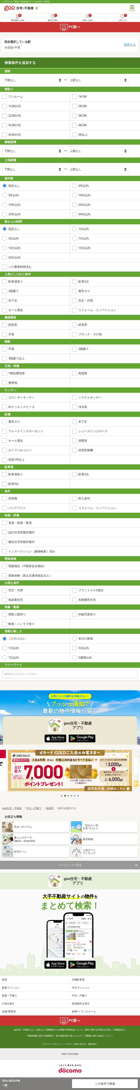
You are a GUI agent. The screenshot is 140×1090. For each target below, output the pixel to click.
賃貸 (4, 979)
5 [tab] (75, 796)
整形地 (12, 383)
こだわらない (17, 638)
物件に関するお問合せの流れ (98, 1029)
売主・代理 (85, 300)
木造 (11, 334)
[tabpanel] (70, 771)
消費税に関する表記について (98, 1036)
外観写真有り (87, 614)
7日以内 (13, 657)
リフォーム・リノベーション (97, 310)
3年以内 (83, 185)
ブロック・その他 (90, 334)
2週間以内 (85, 657)
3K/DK (82, 115)
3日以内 (83, 648)
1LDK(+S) (14, 106)
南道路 (82, 373)
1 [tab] (62, 796)
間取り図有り (17, 614)
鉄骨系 (82, 324)
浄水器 (82, 407)
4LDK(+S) (14, 134)
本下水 (12, 300)
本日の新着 (85, 638)
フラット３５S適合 (91, 590)
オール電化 (15, 310)
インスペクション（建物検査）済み (31, 551)
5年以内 (13, 195)
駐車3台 (13, 484)
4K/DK (82, 125)
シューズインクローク (93, 431)
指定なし (14, 185)
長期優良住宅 (87, 599)
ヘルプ (68, 1044)
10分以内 (14, 248)
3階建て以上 (16, 358)
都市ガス (84, 291)
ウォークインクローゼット (25, 431)
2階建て (13, 291)
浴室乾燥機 (85, 450)
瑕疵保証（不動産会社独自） (27, 566)
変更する (130, 45)
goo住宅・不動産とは (23, 1029)
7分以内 (83, 238)
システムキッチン (90, 397)
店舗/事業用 (9, 1011)
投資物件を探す (81, 1003)
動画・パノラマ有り (21, 624)
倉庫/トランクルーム (84, 1011)
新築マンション (11, 987)
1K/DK (82, 96)
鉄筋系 (12, 324)
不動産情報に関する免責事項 (40, 1036)
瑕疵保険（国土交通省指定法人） (30, 575)
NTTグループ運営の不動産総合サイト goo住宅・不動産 (26, 2)
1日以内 (13, 648)
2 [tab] (65, 796)
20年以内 (84, 205)
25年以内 (14, 214)
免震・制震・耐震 (20, 523)
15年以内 (14, 205)
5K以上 (83, 134)
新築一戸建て (9, 995)
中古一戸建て (79, 995)
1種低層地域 (16, 373)
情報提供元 (119, 1029)
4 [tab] (72, 796)
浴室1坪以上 (16, 459)
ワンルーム (15, 96)
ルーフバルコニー (20, 450)
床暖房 (82, 440)
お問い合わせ (79, 1044)
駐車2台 (83, 281)
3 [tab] (68, 796)
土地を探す (8, 1003)
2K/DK (82, 106)
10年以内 (84, 195)
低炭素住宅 (15, 599)
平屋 (11, 349)
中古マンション (81, 987)
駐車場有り (15, 281)
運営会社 (92, 1044)
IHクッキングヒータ (21, 407)
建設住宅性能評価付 (21, 542)
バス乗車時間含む (20, 267)
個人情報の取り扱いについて (69, 1036)
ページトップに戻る (70, 865)
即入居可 (84, 498)
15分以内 (84, 248)
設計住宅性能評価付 (21, 532)
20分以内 (14, 257)
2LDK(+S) (14, 115)
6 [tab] (78, 796)
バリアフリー (17, 508)
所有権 (12, 498)
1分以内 (83, 229)
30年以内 (84, 214)
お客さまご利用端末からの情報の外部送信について (59, 1029)
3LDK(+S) (14, 125)
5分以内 (13, 238)
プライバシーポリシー (52, 1044)
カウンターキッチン (21, 397)
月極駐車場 (78, 979)
